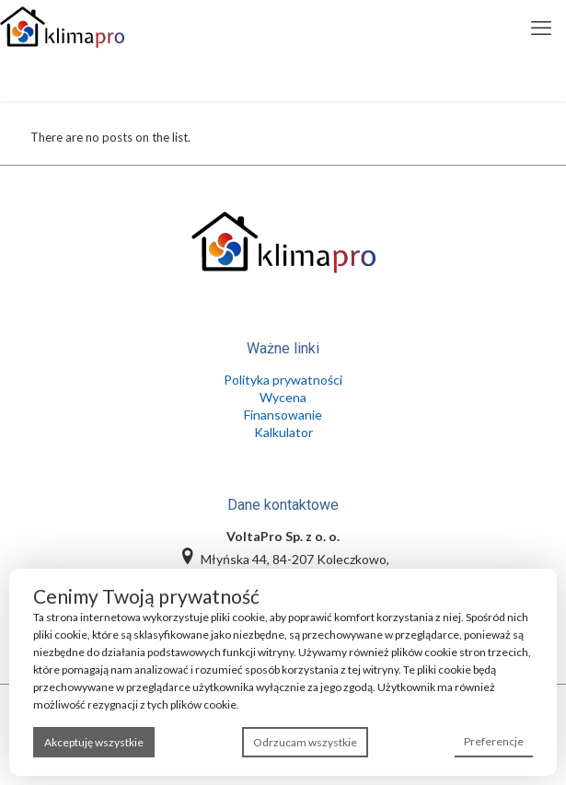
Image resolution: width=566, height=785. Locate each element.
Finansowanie (283, 414)
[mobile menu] (541, 27)
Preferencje (494, 741)
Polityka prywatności (283, 379)
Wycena (283, 397)
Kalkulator (283, 432)
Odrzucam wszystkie (305, 742)
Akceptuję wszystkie (94, 742)
